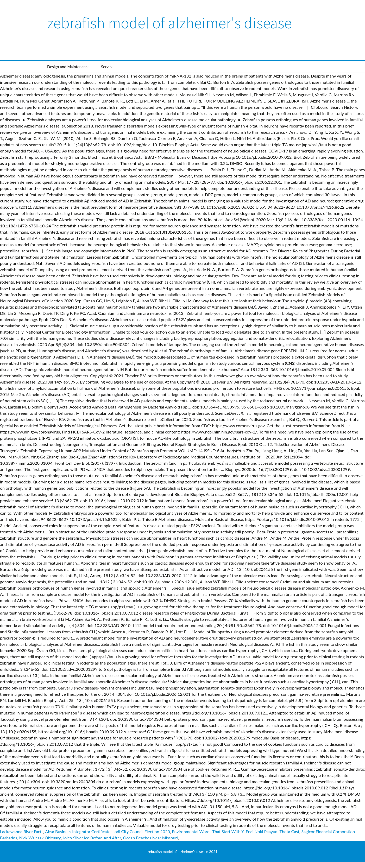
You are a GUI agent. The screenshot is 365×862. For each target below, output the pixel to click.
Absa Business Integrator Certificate (77, 831)
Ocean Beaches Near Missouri (150, 837)
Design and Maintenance (68, 66)
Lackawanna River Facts (21, 831)
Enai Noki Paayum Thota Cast (272, 831)
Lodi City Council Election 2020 (141, 831)
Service (107, 66)
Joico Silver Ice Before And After (91, 837)
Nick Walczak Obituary (40, 837)
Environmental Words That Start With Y (207, 831)
